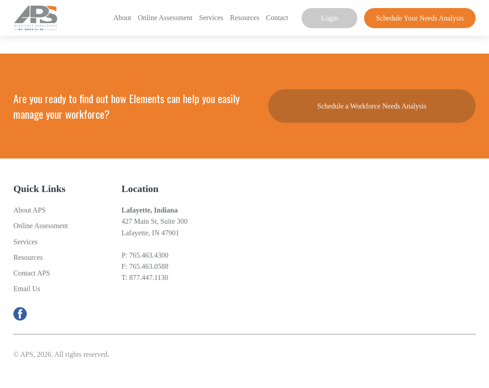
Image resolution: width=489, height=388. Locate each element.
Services (211, 17)
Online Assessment (165, 17)
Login (329, 18)
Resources (244, 17)
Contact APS (31, 273)
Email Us (26, 288)
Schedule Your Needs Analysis (420, 18)
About (122, 17)
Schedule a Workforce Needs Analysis (372, 106)
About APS (29, 210)
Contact (277, 17)
